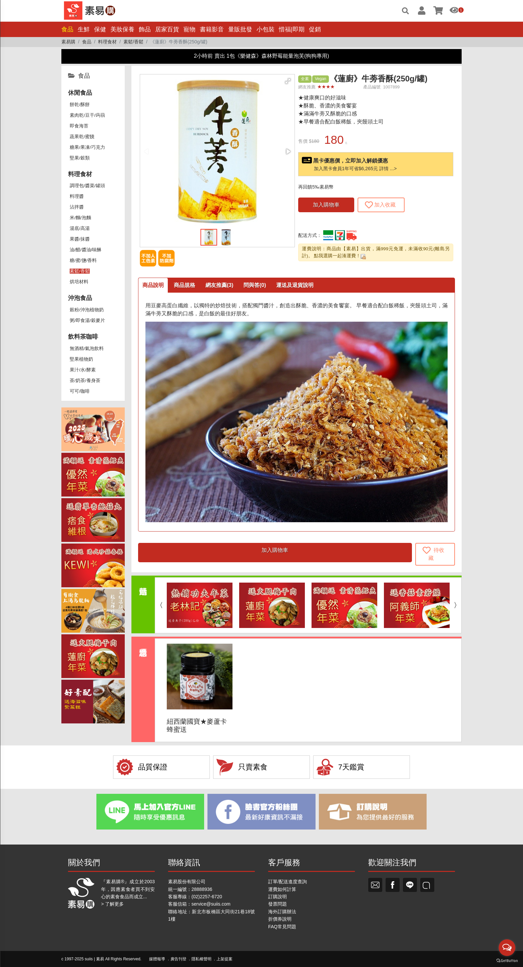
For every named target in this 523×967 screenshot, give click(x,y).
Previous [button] (159, 605)
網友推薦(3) (219, 285)
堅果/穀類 (80, 157)
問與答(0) (254, 285)
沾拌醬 (77, 207)
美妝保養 (122, 29)
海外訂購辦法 (282, 911)
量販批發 (240, 29)
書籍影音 (212, 29)
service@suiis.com (210, 904)
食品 (67, 29)
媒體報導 (157, 959)
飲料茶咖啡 (83, 336)
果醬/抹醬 (80, 239)
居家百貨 (167, 29)
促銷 (315, 29)
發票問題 (277, 904)
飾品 (145, 29)
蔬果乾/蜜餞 (82, 136)
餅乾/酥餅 (80, 104)
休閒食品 (80, 92)
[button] (288, 81)
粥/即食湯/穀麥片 (87, 320)
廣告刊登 (178, 959)
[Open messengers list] (507, 947)
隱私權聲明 (201, 959)
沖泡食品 (80, 298)
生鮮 (84, 29)
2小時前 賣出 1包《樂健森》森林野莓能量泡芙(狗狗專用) (261, 56)
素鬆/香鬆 (80, 271)
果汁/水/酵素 (83, 369)
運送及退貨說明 (295, 285)
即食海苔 (79, 125)
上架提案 (224, 959)
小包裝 (265, 29)
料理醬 (77, 196)
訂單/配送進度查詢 (287, 881)
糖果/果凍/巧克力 (87, 147)
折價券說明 (280, 919)
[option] (199, 605)
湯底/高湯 (80, 228)
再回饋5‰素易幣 (316, 187)
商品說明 (153, 285)
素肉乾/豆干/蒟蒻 (87, 115)
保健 (100, 29)
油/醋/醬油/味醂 (85, 249)
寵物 (189, 29)
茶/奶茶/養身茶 (85, 380)
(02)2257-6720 (206, 896)
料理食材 (80, 174)
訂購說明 (277, 896)
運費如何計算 (282, 889)
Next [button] (457, 605)
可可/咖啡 (80, 391)
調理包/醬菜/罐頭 (87, 185)
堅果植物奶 (81, 359)
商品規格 (184, 285)
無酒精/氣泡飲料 (87, 348)
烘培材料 (79, 281)
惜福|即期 (292, 29)
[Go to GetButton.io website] (507, 960)
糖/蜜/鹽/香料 (83, 260)
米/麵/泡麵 (80, 217)
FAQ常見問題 (282, 926)
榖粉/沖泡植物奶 (87, 309)
